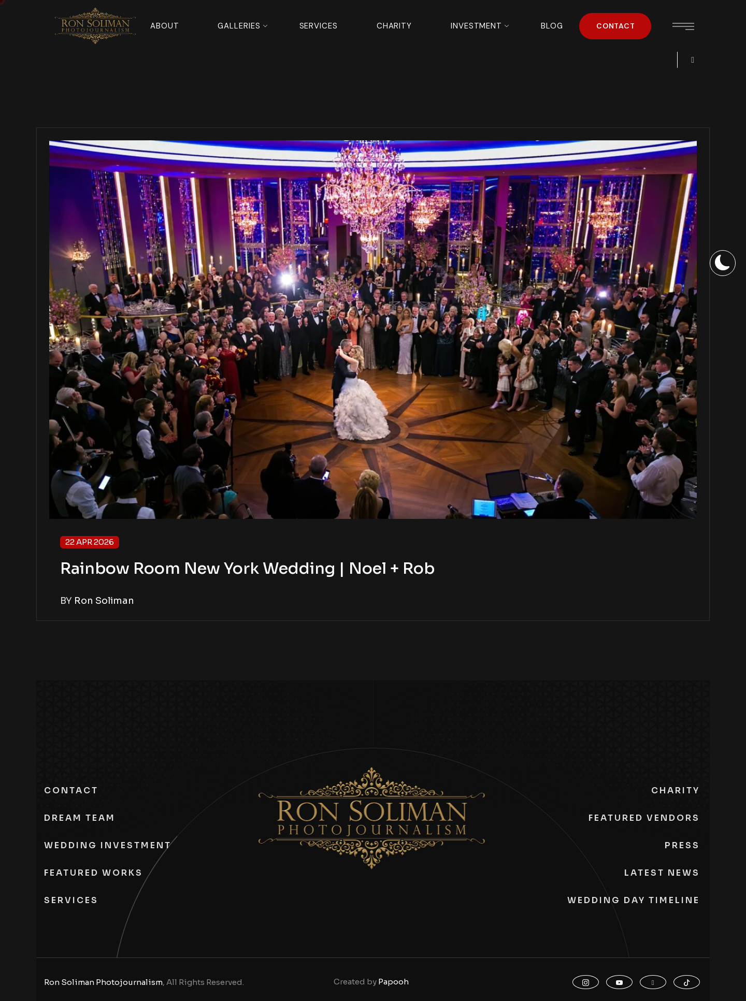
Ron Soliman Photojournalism (103, 982)
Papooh (393, 982)
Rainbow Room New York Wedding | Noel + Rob (247, 568)
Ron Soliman (104, 600)
